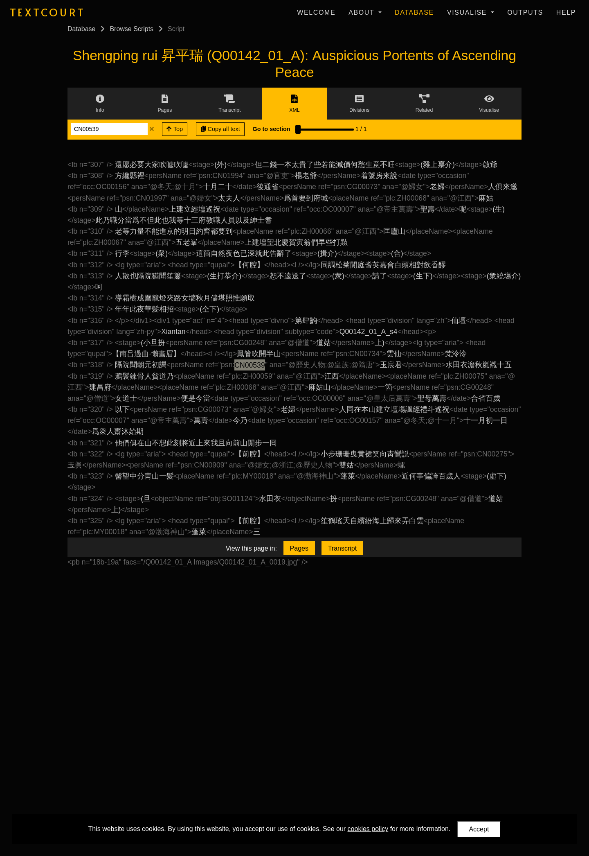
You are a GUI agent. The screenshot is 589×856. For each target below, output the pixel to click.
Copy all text (220, 129)
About (362, 12)
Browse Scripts (131, 28)
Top (174, 129)
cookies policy (368, 828)
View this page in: (251, 548)
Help (566, 12)
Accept (479, 829)
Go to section (271, 129)
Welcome (316, 12)
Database (414, 12)
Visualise (468, 12)
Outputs (525, 12)
